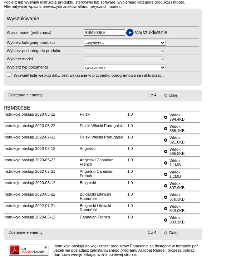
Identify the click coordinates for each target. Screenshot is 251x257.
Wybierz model (20, 59)
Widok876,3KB (176, 197)
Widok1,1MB (175, 162)
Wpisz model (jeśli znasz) (29, 32)
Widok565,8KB (176, 151)
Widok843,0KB (176, 208)
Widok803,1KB (176, 220)
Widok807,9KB (176, 185)
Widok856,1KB (176, 128)
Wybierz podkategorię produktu (34, 51)
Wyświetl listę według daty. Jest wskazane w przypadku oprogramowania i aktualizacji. (89, 75)
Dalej (173, 95)
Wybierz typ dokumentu (27, 67)
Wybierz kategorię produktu (31, 42)
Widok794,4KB (176, 117)
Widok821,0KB (176, 140)
